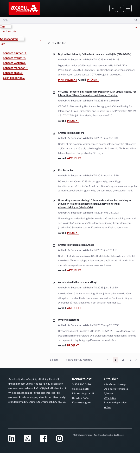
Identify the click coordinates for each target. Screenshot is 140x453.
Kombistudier (65, 170)
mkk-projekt (67, 79)
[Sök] (66, 20)
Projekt (93, 79)
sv (113, 8)
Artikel (9, 31)
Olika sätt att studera (116, 384)
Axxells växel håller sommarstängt (77, 282)
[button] (5, 26)
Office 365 (110, 393)
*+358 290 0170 (81, 379)
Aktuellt (74, 158)
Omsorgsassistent (68, 319)
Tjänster (108, 388)
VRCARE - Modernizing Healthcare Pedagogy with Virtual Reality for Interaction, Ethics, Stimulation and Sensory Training (97, 93)
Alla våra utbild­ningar (116, 379)
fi (120, 8)
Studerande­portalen (115, 398)
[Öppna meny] (128, 8)
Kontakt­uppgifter (82, 398)
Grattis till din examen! (71, 132)
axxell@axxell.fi (80, 384)
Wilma (107, 402)
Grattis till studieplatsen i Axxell (76, 244)
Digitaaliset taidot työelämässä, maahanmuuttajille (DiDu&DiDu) (94, 54)
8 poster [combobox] (57, 359)
